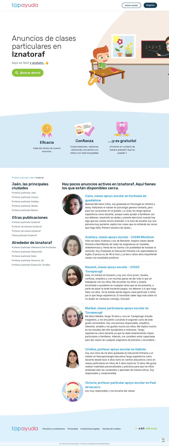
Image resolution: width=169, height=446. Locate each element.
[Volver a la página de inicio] (25, 5)
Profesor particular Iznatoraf (26, 222)
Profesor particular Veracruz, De (28, 260)
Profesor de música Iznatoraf (26, 231)
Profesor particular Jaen (24, 192)
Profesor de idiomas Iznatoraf (26, 226)
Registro (150, 5)
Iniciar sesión (131, 5)
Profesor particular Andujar (25, 201)
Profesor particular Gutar (24, 256)
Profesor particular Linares (25, 197)
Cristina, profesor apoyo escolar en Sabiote (115, 349)
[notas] (142, 428)
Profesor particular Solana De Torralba (31, 264)
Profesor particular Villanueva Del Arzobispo (34, 247)
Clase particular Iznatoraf (24, 235)
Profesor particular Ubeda (25, 205)
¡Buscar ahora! (27, 72)
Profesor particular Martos (25, 210)
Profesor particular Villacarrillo (27, 251)
